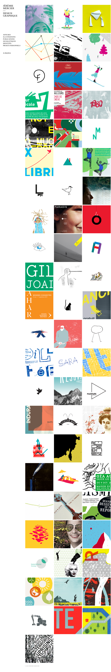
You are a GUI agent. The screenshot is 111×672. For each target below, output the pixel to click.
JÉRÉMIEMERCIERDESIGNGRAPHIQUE (10, 11)
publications (9, 39)
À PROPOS (7, 53)
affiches (7, 35)
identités (7, 43)
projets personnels (11, 45)
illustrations (9, 37)
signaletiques (9, 41)
